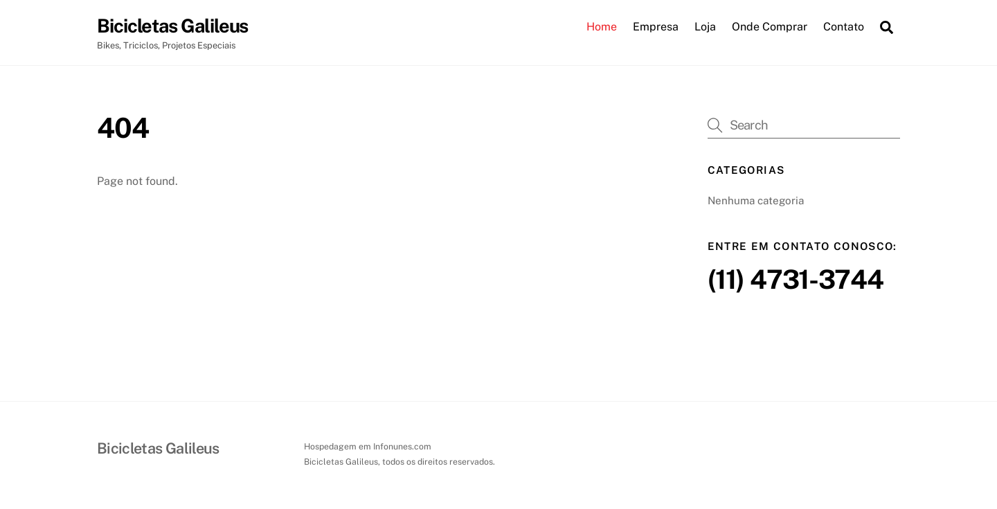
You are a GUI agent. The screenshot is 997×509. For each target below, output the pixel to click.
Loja (705, 26)
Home (601, 26)
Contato (843, 26)
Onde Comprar (769, 26)
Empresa (656, 26)
